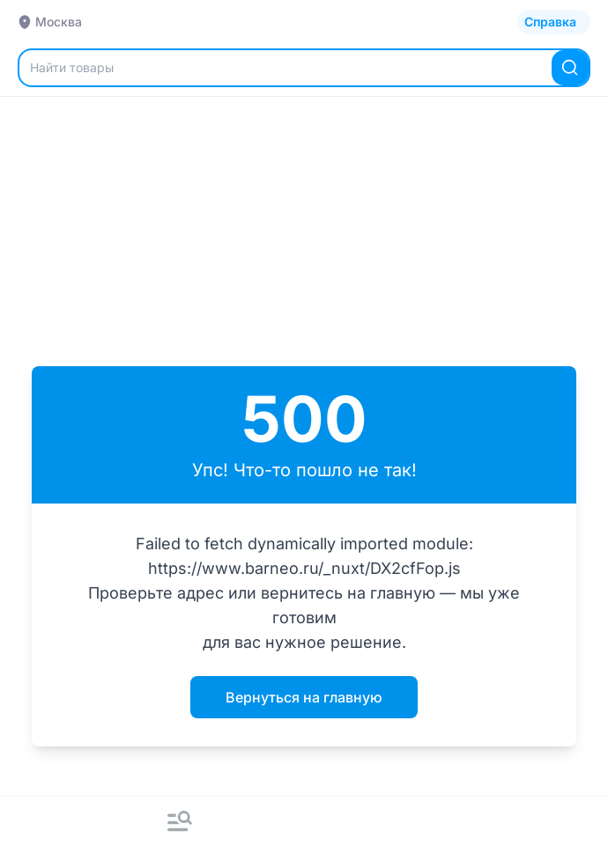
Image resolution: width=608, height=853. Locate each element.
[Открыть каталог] (553, 22)
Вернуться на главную (304, 697)
